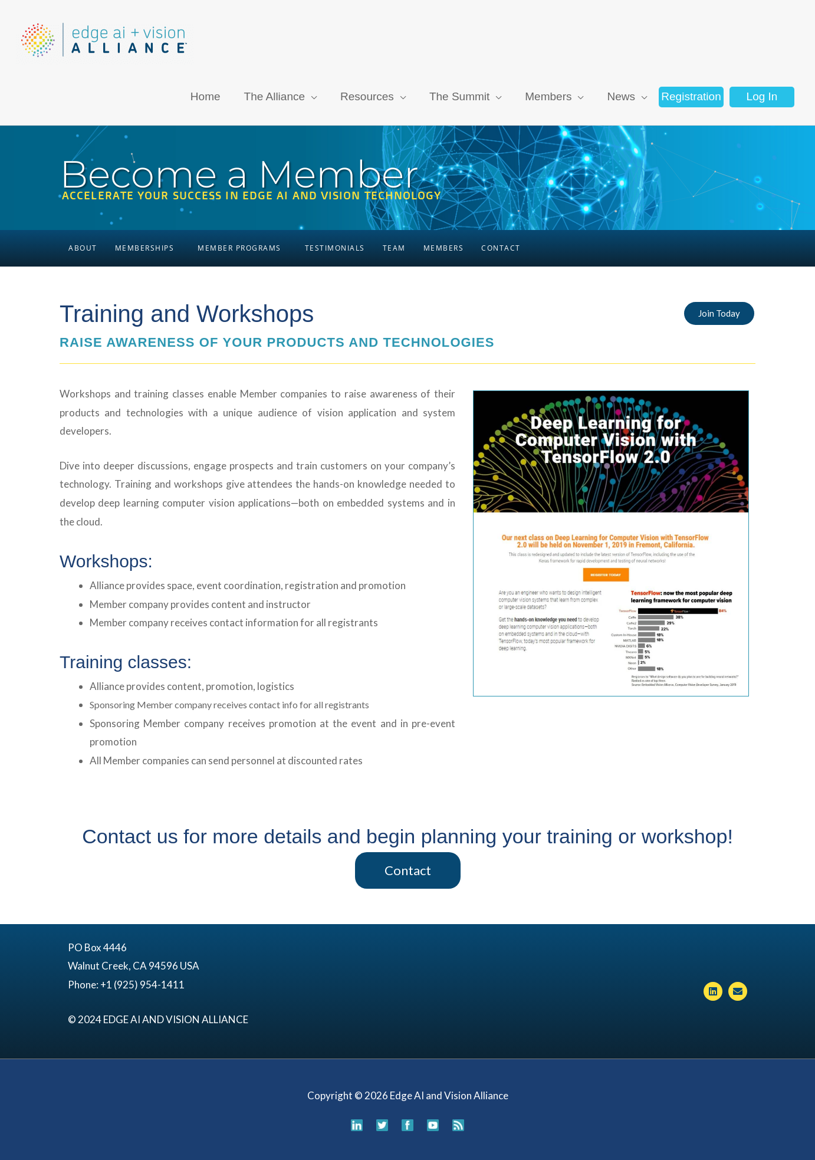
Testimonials (335, 248)
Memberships (145, 248)
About (82, 248)
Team (394, 248)
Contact (501, 248)
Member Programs (239, 248)
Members (443, 248)
